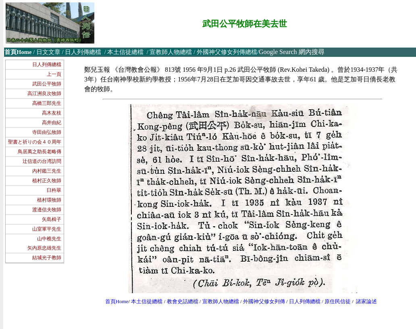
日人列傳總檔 (46, 64)
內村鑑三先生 (46, 171)
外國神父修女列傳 (264, 301)
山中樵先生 (49, 239)
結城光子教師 (46, 257)
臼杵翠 (54, 190)
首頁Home (117, 301)
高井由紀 (51, 122)
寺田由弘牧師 (46, 132)
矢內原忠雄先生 (44, 248)
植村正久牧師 (46, 180)
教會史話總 (180, 301)
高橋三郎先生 (46, 103)
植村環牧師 (49, 200)
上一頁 (54, 74)
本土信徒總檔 (147, 301)
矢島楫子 (51, 219)
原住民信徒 (337, 301)
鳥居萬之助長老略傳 (39, 151)
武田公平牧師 (46, 84)
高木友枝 (51, 113)
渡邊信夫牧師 (46, 209)
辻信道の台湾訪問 (42, 161)
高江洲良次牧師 (44, 93)
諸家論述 (366, 301)
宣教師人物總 (218, 301)
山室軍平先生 (46, 229)
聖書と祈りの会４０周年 (34, 142)
